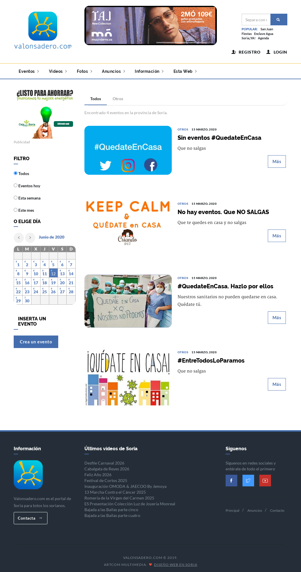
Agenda (263, 38)
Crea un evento (36, 339)
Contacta (30, 515)
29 (18, 298)
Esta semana (27, 195)
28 (71, 289)
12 (53, 271)
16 (27, 280)
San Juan (267, 29)
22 (18, 289)
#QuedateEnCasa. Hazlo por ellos (225, 284)
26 (53, 289)
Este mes (24, 208)
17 (35, 280)
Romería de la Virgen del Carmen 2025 (119, 495)
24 (35, 289)
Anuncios (113, 71)
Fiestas (247, 34)
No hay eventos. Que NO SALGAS (223, 209)
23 (27, 289)
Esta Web (185, 71)
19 (53, 280)
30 (27, 298)
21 (71, 280)
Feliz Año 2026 (97, 472)
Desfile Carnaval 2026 (104, 460)
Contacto (277, 508)
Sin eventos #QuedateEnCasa (219, 135)
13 (62, 271)
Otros (118, 96)
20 (62, 280)
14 (71, 271)
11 (44, 271)
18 (44, 280)
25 (44, 289)
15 (18, 280)
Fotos (84, 71)
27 (62, 289)
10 (35, 271)
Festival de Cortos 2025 (105, 478)
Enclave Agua (263, 34)
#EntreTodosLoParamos (211, 358)
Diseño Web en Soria (175, 562)
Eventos (29, 71)
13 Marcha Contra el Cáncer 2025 (115, 489)
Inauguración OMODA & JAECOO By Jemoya (125, 483)
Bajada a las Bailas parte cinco (111, 507)
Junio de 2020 (51, 234)
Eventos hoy (27, 183)
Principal (232, 508)
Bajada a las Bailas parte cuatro (112, 513)
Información (149, 71)
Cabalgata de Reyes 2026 (106, 466)
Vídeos (58, 71)
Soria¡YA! (249, 38)
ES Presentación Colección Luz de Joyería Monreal (129, 501)
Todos (95, 96)
